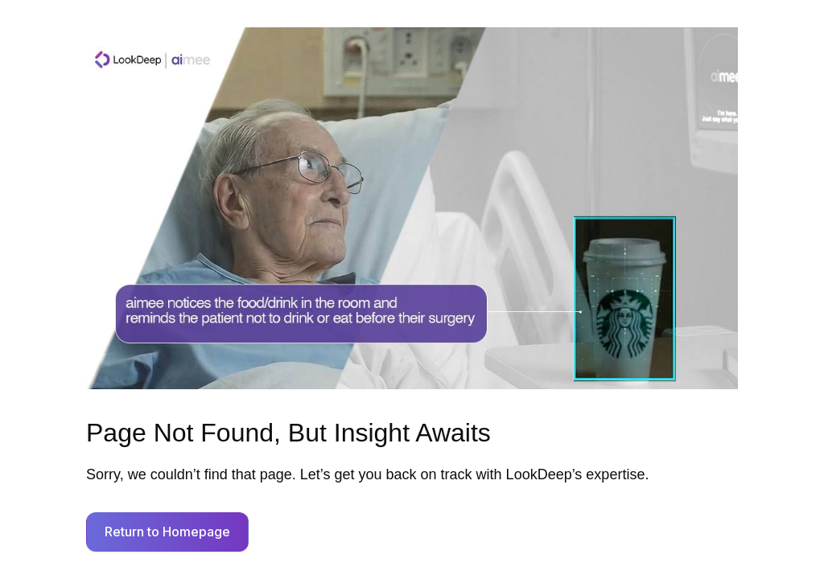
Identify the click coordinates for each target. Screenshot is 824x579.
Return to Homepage (167, 532)
